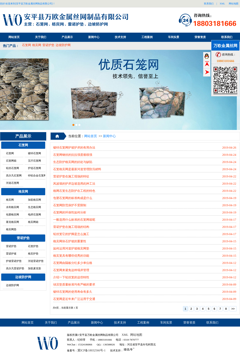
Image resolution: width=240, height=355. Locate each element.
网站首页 (14, 37)
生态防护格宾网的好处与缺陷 (72, 162)
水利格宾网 (12, 207)
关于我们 (40, 37)
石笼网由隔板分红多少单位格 (72, 262)
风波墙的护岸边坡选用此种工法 (74, 183)
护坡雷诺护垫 (14, 261)
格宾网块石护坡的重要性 (69, 241)
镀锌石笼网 (34, 153)
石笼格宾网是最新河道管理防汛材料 (77, 169)
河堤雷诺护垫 (36, 261)
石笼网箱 (11, 160)
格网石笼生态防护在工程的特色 (74, 190)
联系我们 (209, 3)
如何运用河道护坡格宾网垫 (71, 248)
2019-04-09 (229, 284)
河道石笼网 (12, 183)
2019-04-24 (229, 154)
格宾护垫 (33, 253)
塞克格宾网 (12, 222)
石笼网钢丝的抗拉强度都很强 (72, 154)
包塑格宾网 (12, 214)
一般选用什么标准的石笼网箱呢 (74, 219)
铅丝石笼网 (12, 168)
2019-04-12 (229, 262)
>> (233, 308)
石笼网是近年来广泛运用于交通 (74, 299)
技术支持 (120, 37)
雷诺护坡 (11, 253)
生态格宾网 (34, 207)
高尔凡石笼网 (14, 175)
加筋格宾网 (34, 199)
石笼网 (26, 45)
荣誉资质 (200, 37)
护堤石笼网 (34, 168)
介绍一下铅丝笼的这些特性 (71, 277)
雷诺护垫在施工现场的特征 (71, 176)
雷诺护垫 (48, 45)
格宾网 (36, 45)
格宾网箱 (33, 222)
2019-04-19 (229, 198)
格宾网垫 (11, 229)
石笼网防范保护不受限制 (69, 205)
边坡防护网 (63, 45)
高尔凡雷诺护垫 (15, 268)
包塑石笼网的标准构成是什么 (72, 198)
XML (222, 3)
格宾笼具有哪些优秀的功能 (71, 255)
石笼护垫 (33, 246)
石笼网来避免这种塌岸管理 (71, 270)
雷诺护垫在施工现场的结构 (71, 226)
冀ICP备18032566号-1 (91, 350)
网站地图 (233, 3)
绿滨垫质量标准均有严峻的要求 (74, 284)
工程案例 (147, 37)
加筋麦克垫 (34, 268)
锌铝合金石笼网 (37, 175)
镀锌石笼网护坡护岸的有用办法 (74, 147)
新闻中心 (93, 37)
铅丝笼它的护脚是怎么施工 (71, 234)
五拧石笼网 (34, 160)
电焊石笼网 (34, 214)
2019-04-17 (229, 219)
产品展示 (67, 37)
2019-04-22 (229, 176)
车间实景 (173, 37)
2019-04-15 (229, 241)
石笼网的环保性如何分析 (69, 212)
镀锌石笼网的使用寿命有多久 (72, 291)
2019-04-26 (229, 147)
